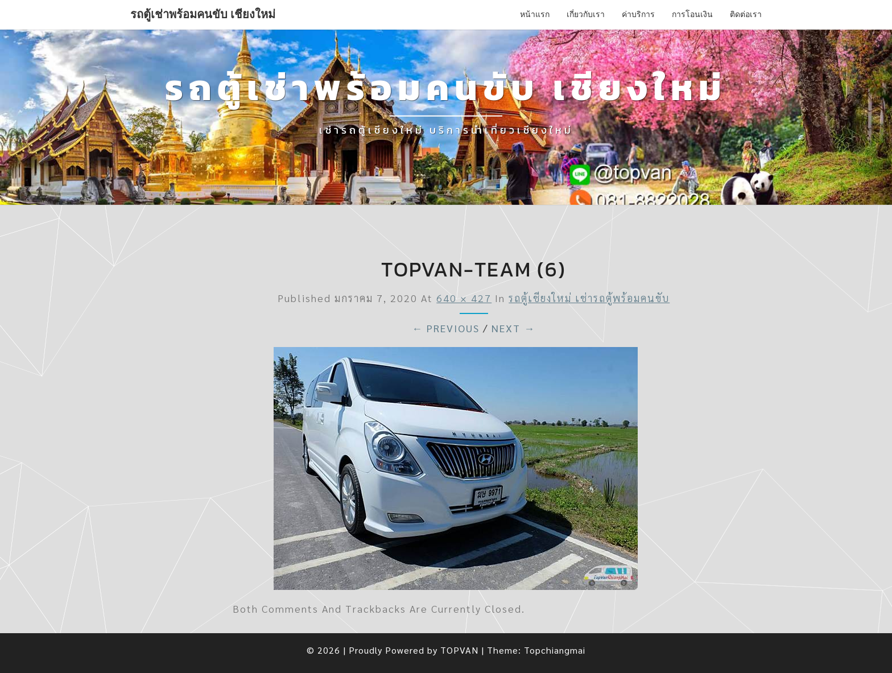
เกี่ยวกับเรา (586, 14)
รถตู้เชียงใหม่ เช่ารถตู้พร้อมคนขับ (589, 297)
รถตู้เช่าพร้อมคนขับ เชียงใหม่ (202, 14)
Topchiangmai (554, 650)
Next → (513, 328)
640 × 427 (464, 297)
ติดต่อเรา (746, 14)
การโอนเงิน (692, 14)
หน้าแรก (535, 14)
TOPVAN (459, 650)
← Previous (446, 328)
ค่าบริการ (638, 14)
